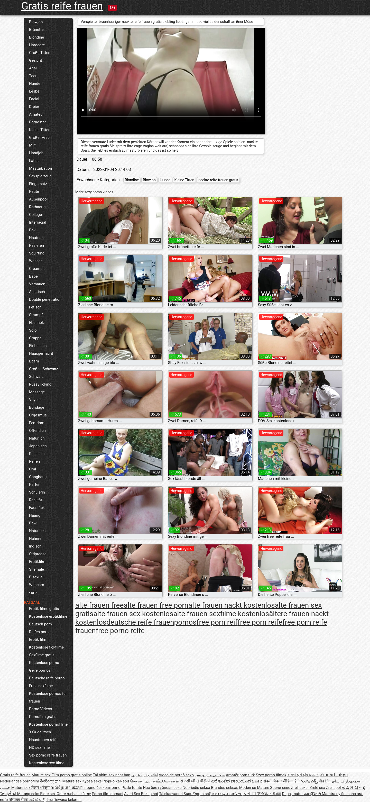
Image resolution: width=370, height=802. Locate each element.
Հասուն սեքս (334, 775)
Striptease (38, 554)
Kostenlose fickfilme (46, 647)
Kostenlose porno (44, 662)
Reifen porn (39, 632)
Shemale (36, 569)
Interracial (37, 222)
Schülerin (37, 492)
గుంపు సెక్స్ (309, 781)
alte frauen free (99, 605)
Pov (32, 230)
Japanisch (38, 446)
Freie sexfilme (41, 685)
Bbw (32, 523)
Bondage (36, 407)
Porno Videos (40, 709)
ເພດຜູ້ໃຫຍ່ (313, 793)
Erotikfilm (37, 561)
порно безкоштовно (103, 787)
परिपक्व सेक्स (19, 799)
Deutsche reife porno (47, 678)
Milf (32, 145)
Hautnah (36, 237)
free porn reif (217, 622)
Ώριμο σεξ (202, 793)
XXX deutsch (40, 732)
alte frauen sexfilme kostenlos (221, 613)
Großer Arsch (40, 137)
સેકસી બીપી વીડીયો (195, 781)
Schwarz (36, 376)
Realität (35, 500)
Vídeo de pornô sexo (176, 775)
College (35, 214)
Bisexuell (36, 577)
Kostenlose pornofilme (48, 724)
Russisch (37, 453)
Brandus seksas (225, 787)
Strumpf (36, 315)
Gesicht (35, 60)
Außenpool (38, 199)
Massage (37, 392)
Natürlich (37, 438)
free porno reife (120, 630)
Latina (34, 160)
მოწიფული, (51, 781)
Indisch (35, 546)
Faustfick (37, 507)
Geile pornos (40, 670)
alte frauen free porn (156, 605)
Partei (34, 484)
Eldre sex (48, 793)
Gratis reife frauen (62, 6)
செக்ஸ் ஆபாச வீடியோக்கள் (154, 781)
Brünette (36, 29)
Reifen (34, 461)
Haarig (34, 515)
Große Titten (39, 52)
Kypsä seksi (93, 781)
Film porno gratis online (72, 775)
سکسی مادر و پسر (210, 775)
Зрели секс (280, 787)
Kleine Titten (39, 129)
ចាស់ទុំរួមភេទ (61, 787)
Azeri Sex (132, 793)
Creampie (37, 268)
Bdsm (34, 361)
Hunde (34, 83)
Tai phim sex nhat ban (111, 775)
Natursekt (37, 530)
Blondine (36, 37)
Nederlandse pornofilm (19, 781)
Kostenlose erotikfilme (48, 616)
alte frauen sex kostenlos (133, 613)
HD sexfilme (39, 747)
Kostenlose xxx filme (46, 763)
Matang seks (28, 793)
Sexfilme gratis (41, 655)
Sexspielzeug (40, 176)
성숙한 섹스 (352, 787)
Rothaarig (37, 207)
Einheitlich (38, 345)
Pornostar (37, 122)
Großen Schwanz (43, 369)
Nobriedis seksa (196, 787)
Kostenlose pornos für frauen (48, 697)
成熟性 (78, 787)
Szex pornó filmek (271, 775)
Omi (32, 469)
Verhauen (37, 284)
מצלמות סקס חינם (227, 793)
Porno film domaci (107, 793)
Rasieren (36, 245)
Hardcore (37, 45)
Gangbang (38, 477)
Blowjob (36, 22)
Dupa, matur (293, 793)
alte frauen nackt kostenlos (231, 605)
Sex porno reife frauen (48, 755)
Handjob (36, 153)
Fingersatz (38, 183)
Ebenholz (37, 322)
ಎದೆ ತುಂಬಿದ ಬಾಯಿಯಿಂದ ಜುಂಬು (237, 781)
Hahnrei (35, 538)
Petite (34, 191)
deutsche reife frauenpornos (151, 622)
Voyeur (35, 399)
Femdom (36, 423)
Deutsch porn (40, 624)
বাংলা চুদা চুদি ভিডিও (303, 775)
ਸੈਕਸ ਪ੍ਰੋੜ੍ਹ (41, 787)
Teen (33, 76)
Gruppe (35, 338)
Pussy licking (40, 384)
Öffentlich (37, 430)
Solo (33, 330)
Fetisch (35, 307)
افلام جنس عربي (144, 775)
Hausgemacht (41, 353)
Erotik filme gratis (44, 608)
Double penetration (45, 299)
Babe (33, 276)
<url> (33, 592)
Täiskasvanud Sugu (176, 793)
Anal (33, 68)
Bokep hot (149, 793)
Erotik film (37, 639)
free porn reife (259, 622)
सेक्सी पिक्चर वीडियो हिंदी (281, 781)
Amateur (36, 114)
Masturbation (40, 168)
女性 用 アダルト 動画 (262, 793)
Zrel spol (334, 787)
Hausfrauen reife (43, 739)
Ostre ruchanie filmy (74, 793)
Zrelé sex (318, 787)
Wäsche (36, 261)
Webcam (36, 584)
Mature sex (42, 775)
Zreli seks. (300, 787)
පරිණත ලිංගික (41, 799)
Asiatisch (37, 291)
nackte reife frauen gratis (218, 180)
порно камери (116, 781)
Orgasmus (38, 415)
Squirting (36, 253)
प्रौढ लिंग (325, 781)
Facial (34, 99)
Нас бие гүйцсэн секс (162, 787)
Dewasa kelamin (67, 799)
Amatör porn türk (240, 775)
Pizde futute (132, 787)
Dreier (34, 106)
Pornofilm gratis (42, 716)
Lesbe (34, 91)
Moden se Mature (254, 787)
